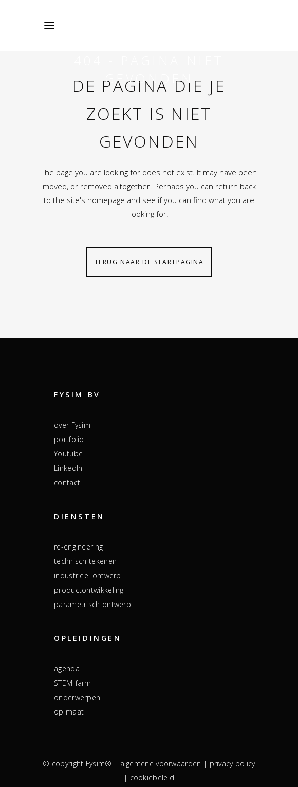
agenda (67, 668)
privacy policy (232, 763)
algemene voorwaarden (160, 763)
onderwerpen (77, 697)
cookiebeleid (152, 777)
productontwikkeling (89, 590)
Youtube (68, 454)
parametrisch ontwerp (92, 604)
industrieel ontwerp (87, 575)
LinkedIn (68, 468)
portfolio (69, 439)
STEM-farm (72, 683)
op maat (69, 712)
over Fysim (72, 425)
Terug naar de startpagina (149, 262)
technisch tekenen (85, 561)
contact (67, 482)
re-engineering (78, 547)
